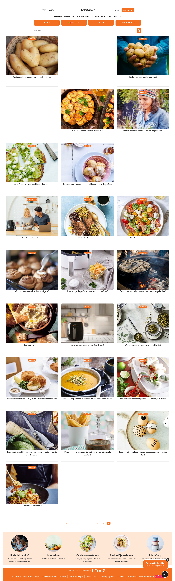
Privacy (36, 576)
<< (66, 523)
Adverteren (132, 576)
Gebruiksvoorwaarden (49, 576)
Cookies (63, 576)
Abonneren (121, 576)
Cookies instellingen (76, 576)
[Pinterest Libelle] (104, 570)
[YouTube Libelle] (100, 570)
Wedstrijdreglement (108, 576)
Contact (89, 576)
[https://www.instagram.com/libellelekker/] (96, 570)
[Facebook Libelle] (92, 570)
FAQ (96, 576)
